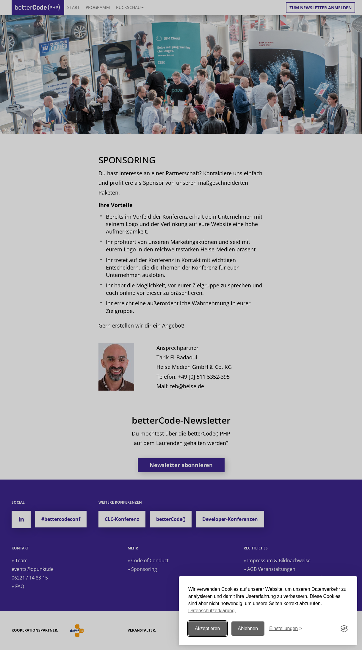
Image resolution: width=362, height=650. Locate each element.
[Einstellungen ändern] (285, 628)
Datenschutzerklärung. (212, 610)
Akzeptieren (207, 628)
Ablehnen (248, 628)
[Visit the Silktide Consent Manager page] (344, 628)
